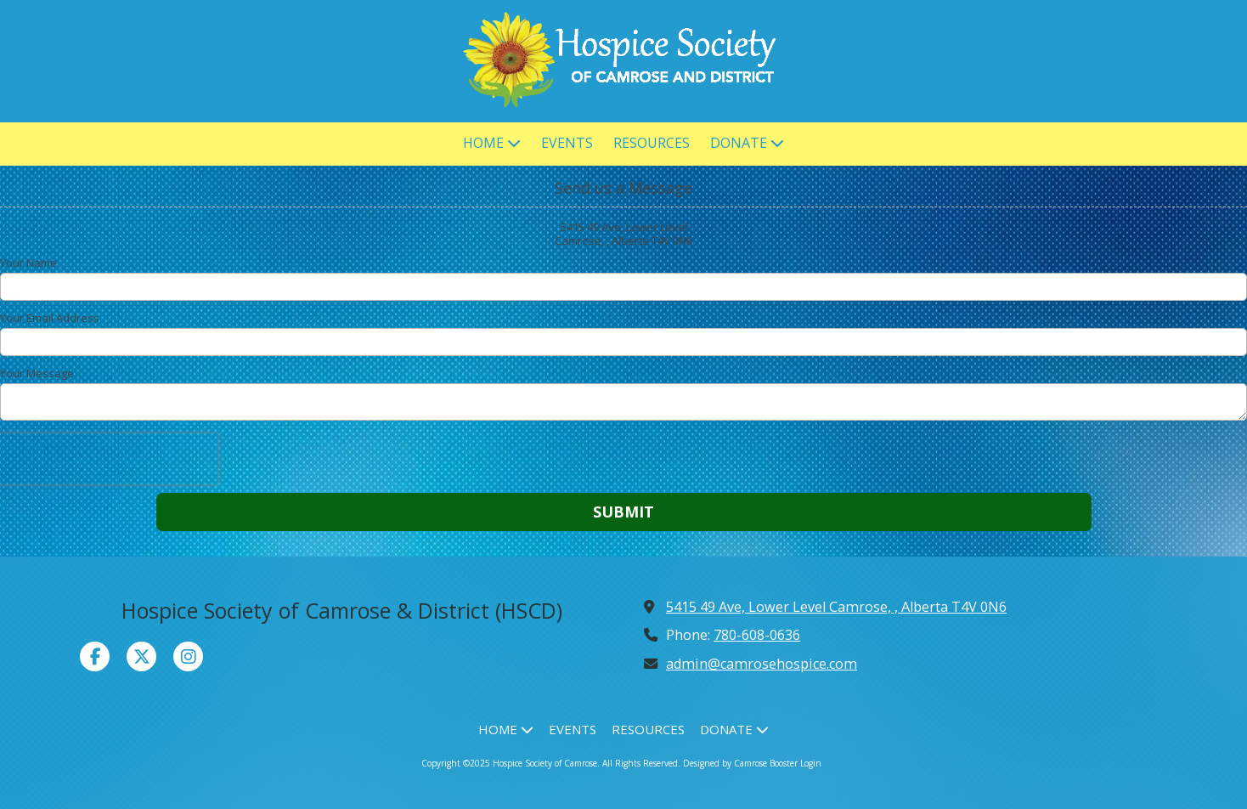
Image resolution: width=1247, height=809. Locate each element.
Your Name (28, 262)
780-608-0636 (757, 634)
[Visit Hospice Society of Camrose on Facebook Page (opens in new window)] (95, 656)
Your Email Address (49, 318)
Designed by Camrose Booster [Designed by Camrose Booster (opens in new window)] (740, 763)
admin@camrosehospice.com (761, 663)
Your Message (37, 373)
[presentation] (108, 458)
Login (810, 763)
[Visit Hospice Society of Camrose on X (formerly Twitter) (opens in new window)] (141, 656)
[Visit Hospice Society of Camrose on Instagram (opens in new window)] (188, 656)
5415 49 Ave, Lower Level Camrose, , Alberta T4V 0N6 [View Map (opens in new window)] (836, 606)
